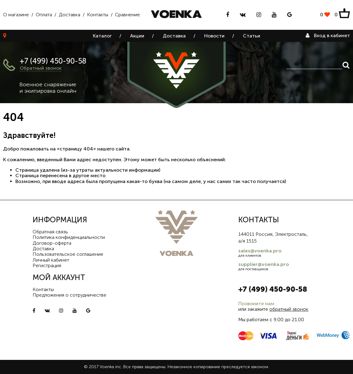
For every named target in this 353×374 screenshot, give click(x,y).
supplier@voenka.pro (263, 264)
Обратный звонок (40, 68)
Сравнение (127, 15)
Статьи (251, 36)
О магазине (16, 15)
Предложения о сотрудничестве (69, 295)
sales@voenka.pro (260, 251)
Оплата (44, 15)
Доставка (69, 15)
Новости (214, 36)
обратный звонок (288, 309)
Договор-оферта (52, 243)
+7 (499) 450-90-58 (53, 60)
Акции (137, 36)
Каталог (102, 36)
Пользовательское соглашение (68, 254)
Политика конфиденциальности (69, 237)
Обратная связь (50, 232)
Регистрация (47, 265)
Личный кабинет (51, 260)
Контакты (97, 15)
